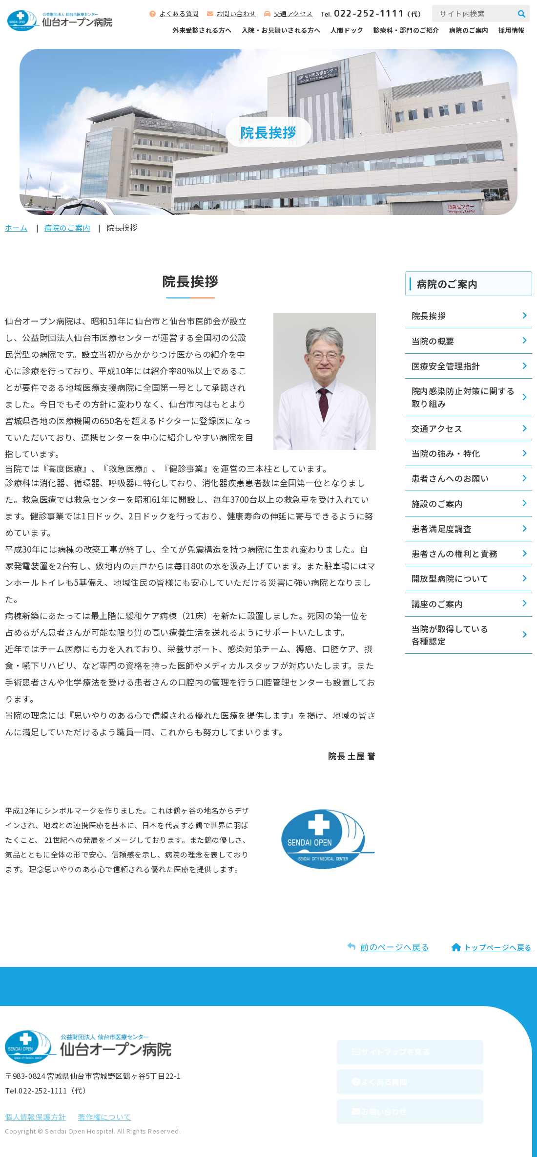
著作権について (104, 1117)
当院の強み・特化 (446, 453)
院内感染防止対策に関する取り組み (463, 397)
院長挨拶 (429, 315)
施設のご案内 (437, 503)
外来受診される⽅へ (202, 30)
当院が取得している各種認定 (450, 634)
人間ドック (347, 30)
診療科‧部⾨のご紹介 (406, 30)
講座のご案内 (437, 604)
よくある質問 (179, 13)
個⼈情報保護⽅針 (35, 1117)
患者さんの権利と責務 (455, 553)
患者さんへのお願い (450, 478)
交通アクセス (293, 13)
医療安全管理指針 (446, 366)
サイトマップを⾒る (412, 1048)
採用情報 (511, 30)
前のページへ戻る (394, 947)
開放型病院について (450, 578)
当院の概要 (433, 341)
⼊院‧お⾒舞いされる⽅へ (281, 30)
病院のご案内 (469, 30)
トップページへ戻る (498, 947)
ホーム (16, 227)
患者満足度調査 (442, 528)
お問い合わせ (236, 13)
